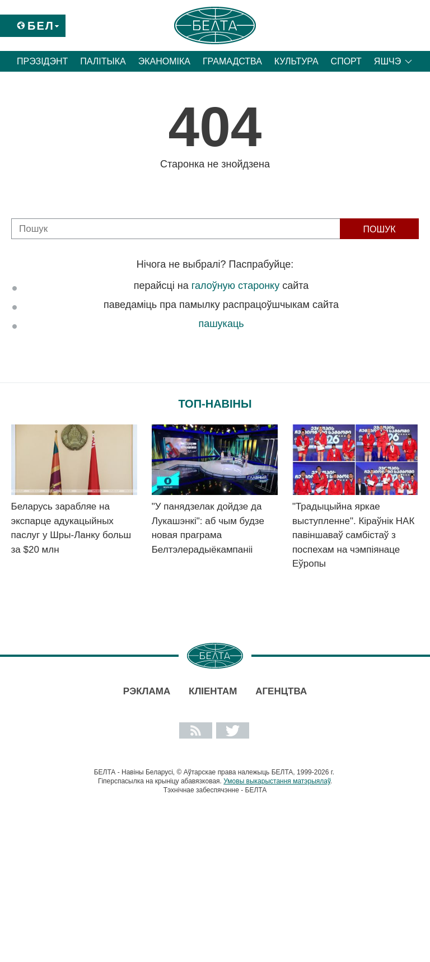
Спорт (346, 61)
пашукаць (221, 323)
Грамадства (232, 61)
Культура (296, 61)
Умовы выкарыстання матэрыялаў (276, 781)
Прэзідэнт (42, 61)
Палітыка (102, 61)
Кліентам (213, 691)
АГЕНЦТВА (281, 691)
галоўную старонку (235, 285)
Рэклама (146, 691)
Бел (40, 26)
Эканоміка (164, 61)
